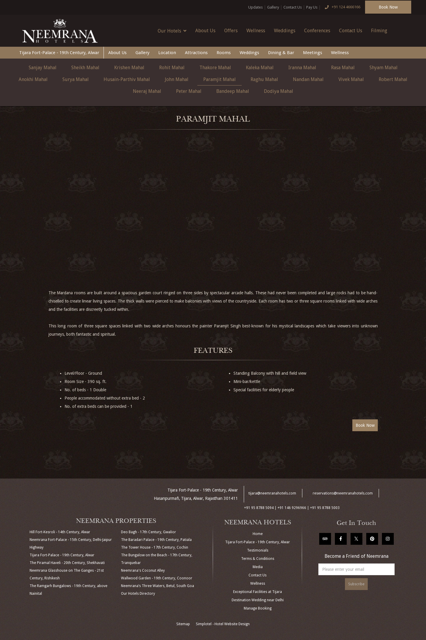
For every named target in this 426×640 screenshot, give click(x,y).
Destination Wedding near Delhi (258, 600)
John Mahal (176, 79)
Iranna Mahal (302, 67)
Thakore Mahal (215, 67)
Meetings (312, 52)
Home (258, 534)
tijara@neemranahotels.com (272, 493)
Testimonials (257, 550)
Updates (255, 7)
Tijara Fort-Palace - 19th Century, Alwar (59, 52)
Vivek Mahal (351, 79)
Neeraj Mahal (147, 91)
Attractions (196, 52)
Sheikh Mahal (85, 67)
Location (167, 52)
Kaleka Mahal (260, 67)
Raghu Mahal (264, 79)
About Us (205, 30)
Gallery (273, 7)
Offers (231, 30)
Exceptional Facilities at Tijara (257, 592)
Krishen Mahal (129, 67)
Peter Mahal (188, 91)
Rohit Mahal (172, 67)
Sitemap (183, 624)
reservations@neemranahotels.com (343, 493)
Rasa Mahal (343, 67)
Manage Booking (258, 608)
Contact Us (292, 7)
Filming (379, 30)
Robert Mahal (393, 79)
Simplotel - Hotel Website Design (223, 624)
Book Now (388, 7)
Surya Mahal (75, 79)
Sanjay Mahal (43, 67)
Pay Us (311, 7)
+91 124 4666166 (341, 7)
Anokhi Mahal (33, 79)
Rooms (224, 52)
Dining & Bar (281, 52)
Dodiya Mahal (278, 91)
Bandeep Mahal (232, 91)
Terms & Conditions (257, 559)
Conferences (317, 30)
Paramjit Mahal (219, 79)
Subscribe (356, 584)
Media (258, 567)
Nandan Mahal (308, 79)
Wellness (255, 30)
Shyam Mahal (383, 67)
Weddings (284, 30)
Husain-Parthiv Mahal (127, 79)
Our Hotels (172, 31)
